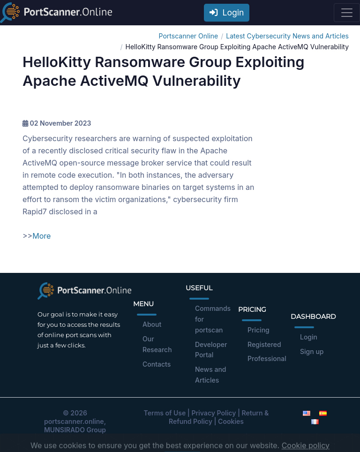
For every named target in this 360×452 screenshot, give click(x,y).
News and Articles (210, 374)
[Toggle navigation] (347, 12)
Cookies (231, 421)
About (151, 324)
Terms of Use (165, 413)
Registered (264, 344)
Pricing (259, 330)
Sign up (311, 351)
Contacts (156, 364)
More (41, 236)
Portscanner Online (188, 36)
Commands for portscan (213, 319)
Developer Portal (211, 349)
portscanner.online (74, 421)
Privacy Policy (213, 413)
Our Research (157, 344)
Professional (267, 358)
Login (227, 12)
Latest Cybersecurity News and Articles (287, 36)
